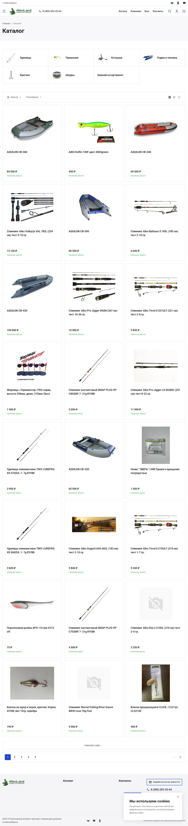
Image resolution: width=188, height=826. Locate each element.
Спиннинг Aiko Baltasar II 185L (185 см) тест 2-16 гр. (154, 233)
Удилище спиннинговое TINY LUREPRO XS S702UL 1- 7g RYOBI (31, 471)
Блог (147, 11)
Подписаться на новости (164, 782)
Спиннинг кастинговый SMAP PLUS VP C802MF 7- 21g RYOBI (93, 391)
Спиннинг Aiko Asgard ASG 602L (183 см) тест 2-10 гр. (93, 550)
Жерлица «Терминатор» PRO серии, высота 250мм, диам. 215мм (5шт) (29, 391)
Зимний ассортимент (110, 75)
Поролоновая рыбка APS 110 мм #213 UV (30, 629)
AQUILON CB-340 (141, 152)
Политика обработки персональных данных (164, 820)
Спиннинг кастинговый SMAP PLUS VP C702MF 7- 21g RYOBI (93, 629)
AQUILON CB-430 (17, 310)
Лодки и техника (167, 57)
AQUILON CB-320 (79, 469)
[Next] (180, 757)
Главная (6, 23)
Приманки (72, 57)
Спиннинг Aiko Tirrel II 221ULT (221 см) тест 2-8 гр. (154, 312)
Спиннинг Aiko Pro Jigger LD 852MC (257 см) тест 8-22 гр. (155, 391)
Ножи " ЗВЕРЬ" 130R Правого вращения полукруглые (155, 471)
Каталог (123, 11)
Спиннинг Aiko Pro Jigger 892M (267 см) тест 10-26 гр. (93, 312)
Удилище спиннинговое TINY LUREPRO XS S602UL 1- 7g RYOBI (31, 550)
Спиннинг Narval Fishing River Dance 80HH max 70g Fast (91, 709)
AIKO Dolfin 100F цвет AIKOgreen (88, 152)
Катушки (116, 57)
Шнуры (70, 75)
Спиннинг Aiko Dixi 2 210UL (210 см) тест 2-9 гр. (155, 629)
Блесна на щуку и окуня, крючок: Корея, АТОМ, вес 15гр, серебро (31, 709)
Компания (136, 11)
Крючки (25, 75)
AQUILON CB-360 (17, 152)
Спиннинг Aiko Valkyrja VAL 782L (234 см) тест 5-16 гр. (30, 233)
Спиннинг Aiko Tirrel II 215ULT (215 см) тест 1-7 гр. (154, 550)
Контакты (158, 11)
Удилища (25, 57)
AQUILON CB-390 (79, 231)
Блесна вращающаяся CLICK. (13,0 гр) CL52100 (154, 709)
